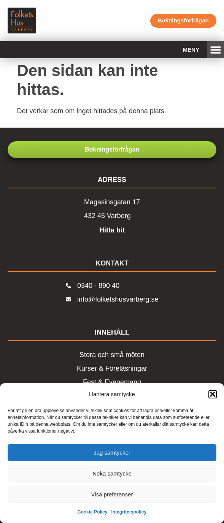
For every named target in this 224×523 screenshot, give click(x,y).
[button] (212, 394)
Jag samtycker (112, 452)
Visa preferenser (112, 494)
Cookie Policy (93, 512)
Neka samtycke (112, 473)
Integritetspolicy (129, 512)
